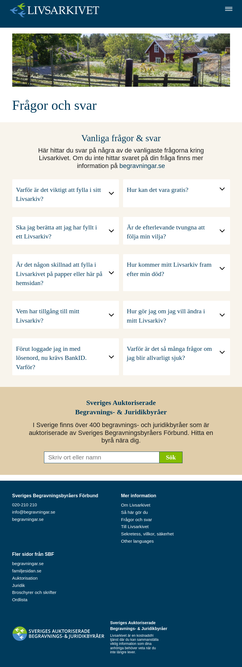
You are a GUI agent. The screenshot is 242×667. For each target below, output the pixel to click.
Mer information (138, 495)
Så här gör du (134, 512)
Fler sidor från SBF (33, 554)
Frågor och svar (136, 519)
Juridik (18, 585)
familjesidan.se (26, 570)
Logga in (21, 21)
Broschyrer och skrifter (34, 592)
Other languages (137, 541)
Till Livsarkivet (135, 526)
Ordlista (19, 599)
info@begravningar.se (33, 511)
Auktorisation (25, 578)
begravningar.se (142, 165)
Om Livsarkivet (135, 505)
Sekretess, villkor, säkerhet (147, 533)
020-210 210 (24, 504)
